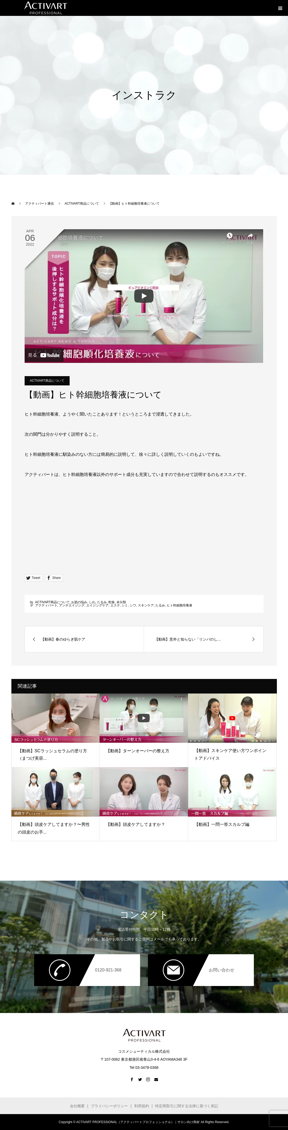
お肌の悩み (79, 602)
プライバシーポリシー (109, 1106)
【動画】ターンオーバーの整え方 (137, 751)
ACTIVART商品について (47, 380)
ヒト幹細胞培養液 (179, 605)
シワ (133, 605)
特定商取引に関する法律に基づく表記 (186, 1106)
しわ (92, 602)
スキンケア (146, 605)
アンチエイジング (71, 605)
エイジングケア (97, 605)
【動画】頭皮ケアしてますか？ (135, 824)
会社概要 (77, 1106)
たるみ (102, 602)
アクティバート (46, 605)
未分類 (121, 602)
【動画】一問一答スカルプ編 (221, 824)
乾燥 (111, 602)
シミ (125, 605)
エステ (115, 605)
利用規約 (141, 1106)
